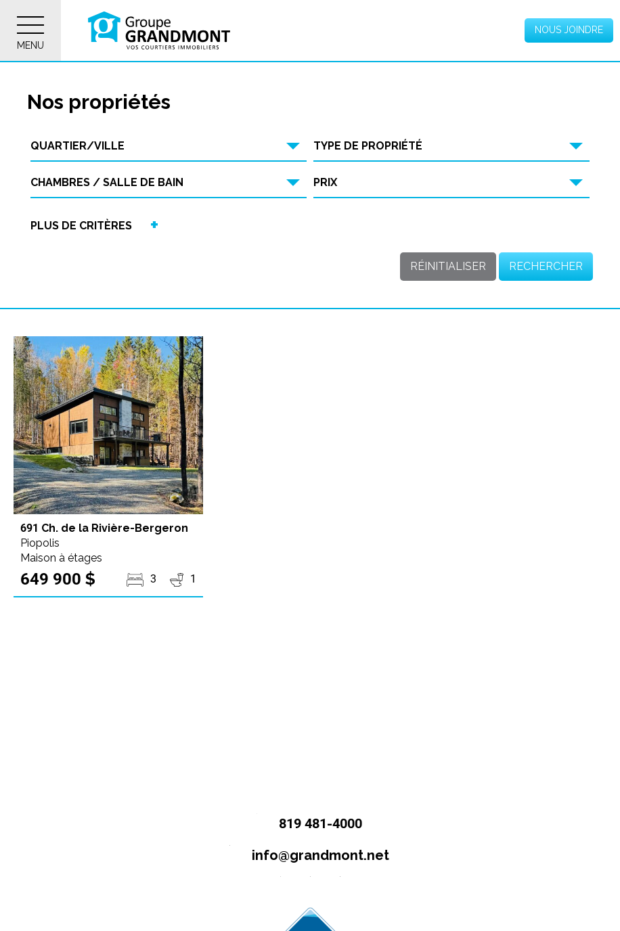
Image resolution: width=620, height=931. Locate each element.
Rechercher (546, 266)
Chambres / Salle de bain (106, 182)
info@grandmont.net (303, 856)
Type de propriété (367, 145)
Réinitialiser (448, 266)
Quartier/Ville (77, 145)
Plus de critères (81, 225)
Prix (325, 182)
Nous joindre (569, 29)
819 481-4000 (303, 824)
